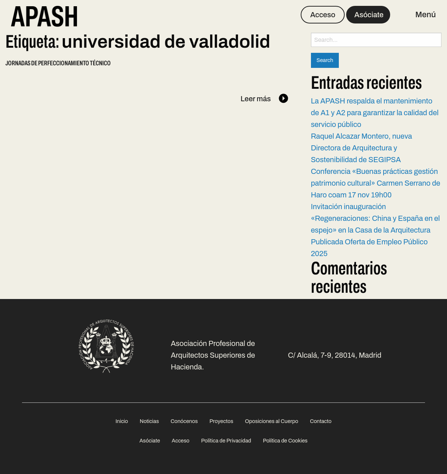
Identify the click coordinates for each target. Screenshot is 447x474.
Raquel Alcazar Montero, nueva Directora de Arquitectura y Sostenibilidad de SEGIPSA (361, 148)
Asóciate (369, 15)
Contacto (320, 421)
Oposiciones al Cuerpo (271, 421)
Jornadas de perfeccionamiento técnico (58, 63)
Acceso (322, 15)
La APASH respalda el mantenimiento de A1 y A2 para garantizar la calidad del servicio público (375, 112)
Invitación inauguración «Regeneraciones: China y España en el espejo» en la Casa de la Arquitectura (375, 218)
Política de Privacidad (226, 441)
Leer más (265, 99)
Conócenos (184, 421)
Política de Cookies (285, 441)
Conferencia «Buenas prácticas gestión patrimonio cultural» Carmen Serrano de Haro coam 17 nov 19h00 (375, 183)
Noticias (149, 421)
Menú (425, 14)
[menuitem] (122, 421)
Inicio (122, 421)
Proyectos (221, 421)
